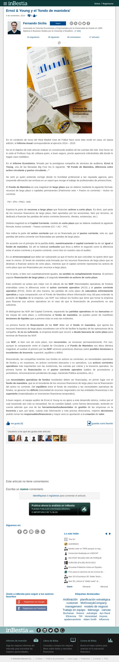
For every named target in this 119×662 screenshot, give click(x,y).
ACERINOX (73, 544)
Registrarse (108, 4)
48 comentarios (74, 37)
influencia (104, 619)
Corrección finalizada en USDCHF (83, 553)
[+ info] (78, 31)
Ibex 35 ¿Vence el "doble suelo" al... (84, 581)
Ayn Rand (105, 613)
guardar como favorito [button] (100, 423)
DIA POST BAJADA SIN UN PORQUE (85, 558)
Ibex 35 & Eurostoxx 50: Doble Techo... (85, 577)
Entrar (97, 4)
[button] (58, 23)
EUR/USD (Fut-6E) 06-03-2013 (81, 563)
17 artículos (94, 37)
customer (72, 602)
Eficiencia (71, 616)
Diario (70, 587)
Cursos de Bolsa (96, 640)
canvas (106, 609)
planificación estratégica (95, 599)
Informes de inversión (22, 640)
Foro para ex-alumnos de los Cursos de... (86, 572)
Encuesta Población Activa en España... (85, 567)
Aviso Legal (73, 659)
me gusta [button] (13, 423)
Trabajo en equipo (74, 609)
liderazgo (93, 609)
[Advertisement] (55, 461)
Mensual (104, 587)
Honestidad (91, 616)
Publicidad (85, 659)
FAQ (106, 659)
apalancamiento (72, 619)
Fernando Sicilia (34, 23)
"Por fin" (71, 539)
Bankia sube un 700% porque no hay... (85, 549)
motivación (70, 599)
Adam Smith (90, 619)
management (73, 606)
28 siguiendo (53, 37)
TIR (80, 616)
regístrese (54, 495)
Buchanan (68, 613)
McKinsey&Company (94, 602)
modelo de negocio (96, 606)
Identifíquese (39, 495)
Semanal (86, 587)
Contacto (97, 659)
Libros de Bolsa (59, 640)
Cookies (38, 659)
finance (80, 613)
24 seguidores (33, 37)
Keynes (103, 616)
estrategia (92, 613)
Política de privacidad (55, 659)
